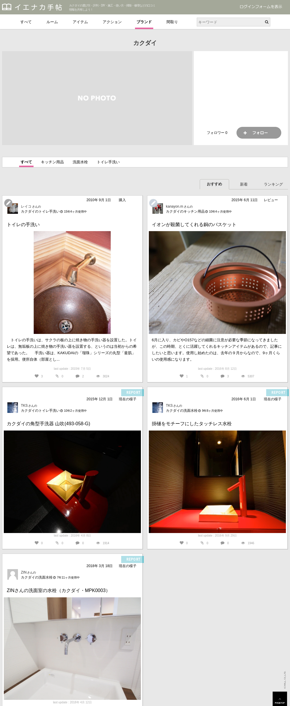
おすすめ (214, 184)
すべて (26, 22)
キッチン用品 (52, 162)
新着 (244, 184)
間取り (172, 22)
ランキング (273, 184)
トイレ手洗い (108, 162)
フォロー (258, 133)
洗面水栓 (80, 162)
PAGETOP (280, 699)
